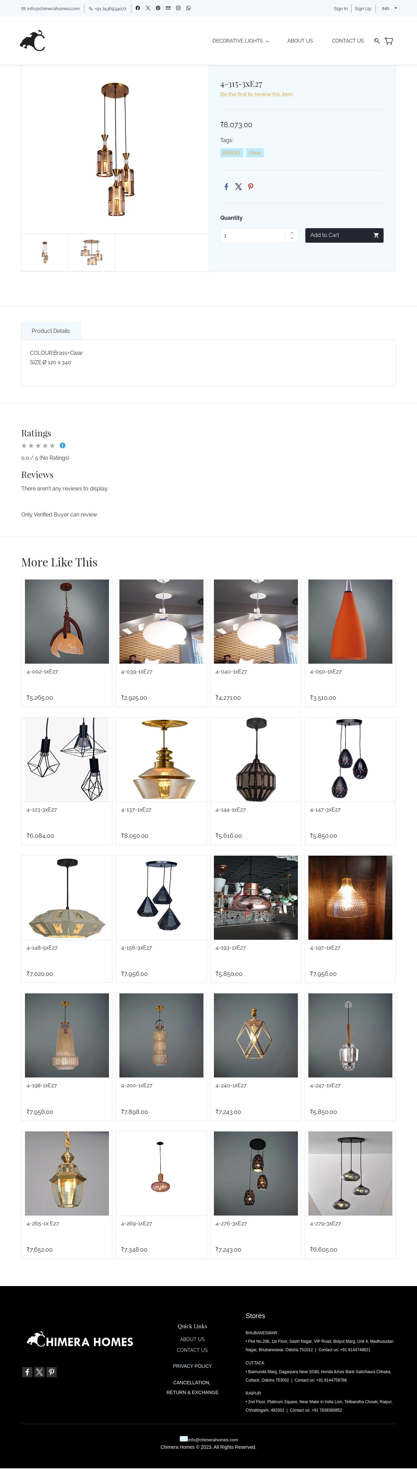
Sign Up (363, 8)
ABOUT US (192, 1340)
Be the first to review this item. (257, 95)
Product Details (51, 331)
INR (385, 8)
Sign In (341, 8)
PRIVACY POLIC (191, 1366)
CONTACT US (192, 1351)
